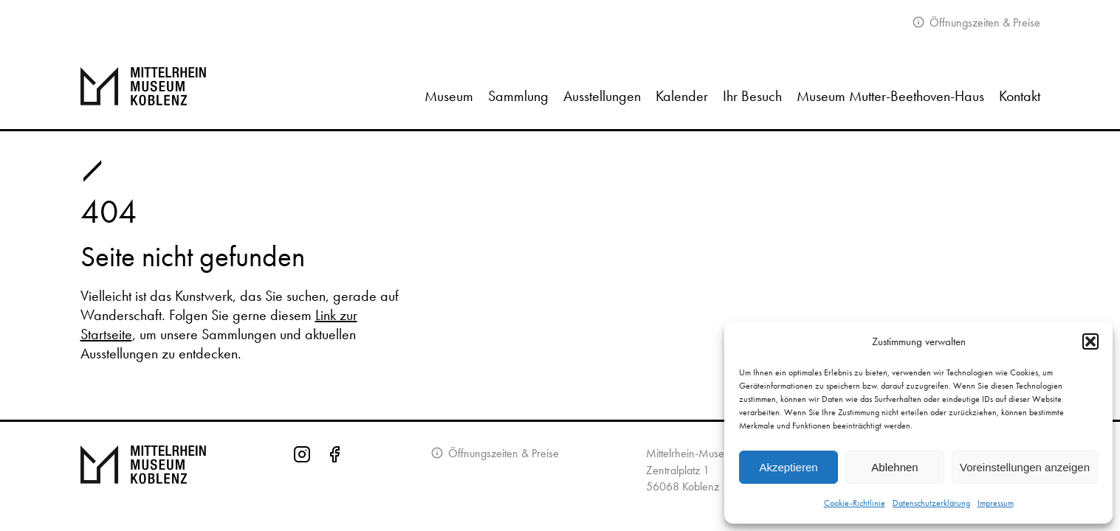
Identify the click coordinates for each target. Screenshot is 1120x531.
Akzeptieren (788, 467)
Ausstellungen (602, 95)
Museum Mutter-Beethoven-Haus (890, 95)
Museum (449, 95)
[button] (1090, 341)
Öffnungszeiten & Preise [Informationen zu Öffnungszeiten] (502, 453)
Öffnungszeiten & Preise (983, 22)
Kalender (682, 95)
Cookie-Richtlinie (854, 503)
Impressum (996, 503)
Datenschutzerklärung (931, 503)
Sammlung (518, 95)
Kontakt (1019, 95)
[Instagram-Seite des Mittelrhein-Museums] (302, 474)
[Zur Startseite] (159, 86)
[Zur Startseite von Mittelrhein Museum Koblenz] (143, 474)
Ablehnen (894, 467)
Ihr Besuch (752, 95)
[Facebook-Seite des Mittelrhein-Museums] (334, 474)
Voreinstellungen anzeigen (1025, 467)
